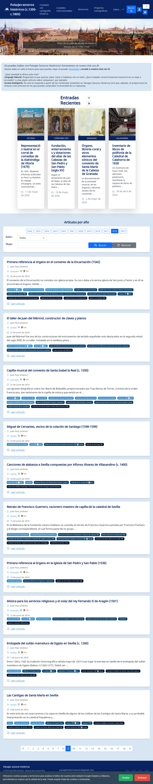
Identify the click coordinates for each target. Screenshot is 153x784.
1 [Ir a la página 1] (28, 748)
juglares (86, 723)
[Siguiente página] (129, 748)
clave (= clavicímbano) (16, 346)
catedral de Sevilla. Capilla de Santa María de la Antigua (28, 543)
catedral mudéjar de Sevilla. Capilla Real (109, 723)
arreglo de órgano (14, 581)
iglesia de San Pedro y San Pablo (68, 581)
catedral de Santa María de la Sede (108, 539)
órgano (10, 290)
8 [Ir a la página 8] (63, 748)
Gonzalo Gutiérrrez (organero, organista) (38, 581)
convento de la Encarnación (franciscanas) (23, 298)
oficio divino (27, 398)
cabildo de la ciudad (78, 482)
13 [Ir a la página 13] (92, 748)
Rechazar (142, 778)
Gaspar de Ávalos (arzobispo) (85, 290)
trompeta (46, 671)
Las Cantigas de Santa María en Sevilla (32, 695)
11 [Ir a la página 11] (80, 748)
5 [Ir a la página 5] (48, 748)
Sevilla (13, 327)
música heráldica (14, 671)
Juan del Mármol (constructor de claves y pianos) (67, 346)
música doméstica (43, 619)
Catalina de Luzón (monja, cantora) (79, 402)
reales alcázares (88, 671)
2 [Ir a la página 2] (33, 748)
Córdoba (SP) (61, 138)
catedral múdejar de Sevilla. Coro (19, 727)
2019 (89, 231)
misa (9, 398)
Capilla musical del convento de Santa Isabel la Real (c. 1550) (47, 370)
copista (69, 723)
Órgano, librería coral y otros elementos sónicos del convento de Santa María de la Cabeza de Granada (91, 160)
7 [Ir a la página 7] (58, 748)
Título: (9, 244)
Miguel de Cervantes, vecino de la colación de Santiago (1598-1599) (52, 427)
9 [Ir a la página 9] (68, 748)
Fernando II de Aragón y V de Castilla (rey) (68, 619)
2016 (114, 231)
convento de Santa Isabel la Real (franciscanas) (49, 406)
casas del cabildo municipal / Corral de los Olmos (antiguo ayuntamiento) (34, 486)
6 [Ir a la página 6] (53, 748)
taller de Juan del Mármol (62, 350)
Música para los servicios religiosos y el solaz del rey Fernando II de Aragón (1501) (62, 601)
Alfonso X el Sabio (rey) (31, 671)
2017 (106, 231)
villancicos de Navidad (107, 398)
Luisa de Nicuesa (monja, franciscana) (101, 294)
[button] (11, 37)
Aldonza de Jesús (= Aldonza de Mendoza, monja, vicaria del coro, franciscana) (57, 294)
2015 (123, 231)
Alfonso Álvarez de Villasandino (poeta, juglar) (51, 482)
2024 (46, 231)
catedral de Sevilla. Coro (59, 543)
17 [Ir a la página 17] (118, 748)
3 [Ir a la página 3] (38, 748)
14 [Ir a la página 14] (99, 748)
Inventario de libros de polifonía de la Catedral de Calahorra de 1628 (121, 154)
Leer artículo (16, 303)
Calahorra (122, 138)
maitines (40, 398)
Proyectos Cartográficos (100, 9)
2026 (29, 231)
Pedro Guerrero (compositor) (112, 535)
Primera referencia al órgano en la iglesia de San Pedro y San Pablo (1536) (56, 563)
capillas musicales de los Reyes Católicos (101, 619)
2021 (72, 231)
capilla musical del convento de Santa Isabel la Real (113, 402)
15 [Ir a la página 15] (105, 748)
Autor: (9, 236)
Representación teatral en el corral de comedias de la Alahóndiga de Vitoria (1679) (30, 156)
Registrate (74, 69)
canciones (11, 482)
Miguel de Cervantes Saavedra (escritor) (59, 444)
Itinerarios (83, 9)
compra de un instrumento (33, 290)
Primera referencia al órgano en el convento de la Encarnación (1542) (53, 262)
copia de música (37, 723)
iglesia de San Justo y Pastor (51, 298)
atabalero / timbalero (66, 671)
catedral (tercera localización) (75, 298)
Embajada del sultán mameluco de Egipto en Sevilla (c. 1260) (47, 643)
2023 (55, 231)
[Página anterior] (23, 748)
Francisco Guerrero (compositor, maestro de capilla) (77, 535)
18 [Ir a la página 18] (124, 748)
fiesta (10, 723)
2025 (38, 231)
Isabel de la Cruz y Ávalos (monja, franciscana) (116, 290)
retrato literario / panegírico (18, 535)
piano (37, 346)
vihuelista (122, 619)
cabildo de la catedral (15, 294)
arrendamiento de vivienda (17, 444)
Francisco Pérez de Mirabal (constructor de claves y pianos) (29, 350)
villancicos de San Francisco (86, 398)
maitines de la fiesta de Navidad (61, 398)
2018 (97, 231)
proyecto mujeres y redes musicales (59, 290)
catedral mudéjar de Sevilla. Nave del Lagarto (123, 671)
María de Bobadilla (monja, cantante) (50, 402)
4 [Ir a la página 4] (43, 748)
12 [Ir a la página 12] (86, 748)
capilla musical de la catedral (18, 406)
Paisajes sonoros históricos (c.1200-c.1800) (23, 9)
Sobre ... (117, 9)
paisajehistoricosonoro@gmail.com (76, 770)
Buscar (131, 9)
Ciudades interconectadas (64, 9)
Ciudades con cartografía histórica (45, 9)
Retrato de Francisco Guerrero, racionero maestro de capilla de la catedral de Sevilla (63, 507)
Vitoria (31, 138)
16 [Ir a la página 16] (111, 748)
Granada (92, 138)
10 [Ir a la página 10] (73, 748)
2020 (80, 231)
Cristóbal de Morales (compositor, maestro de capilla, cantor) (30, 539)
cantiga (29, 482)
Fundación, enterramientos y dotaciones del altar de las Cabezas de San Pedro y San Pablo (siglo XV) (61, 158)
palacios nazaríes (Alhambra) (18, 623)
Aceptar (125, 778)
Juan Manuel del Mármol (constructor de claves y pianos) (108, 346)
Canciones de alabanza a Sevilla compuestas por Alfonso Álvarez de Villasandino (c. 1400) (67, 465)
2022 (63, 231)
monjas (121, 294)
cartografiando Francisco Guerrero (44, 535)
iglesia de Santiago (93, 444)
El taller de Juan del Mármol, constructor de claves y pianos (46, 318)
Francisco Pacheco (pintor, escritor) (70, 539)
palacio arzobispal (96, 298)
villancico (121, 398)
